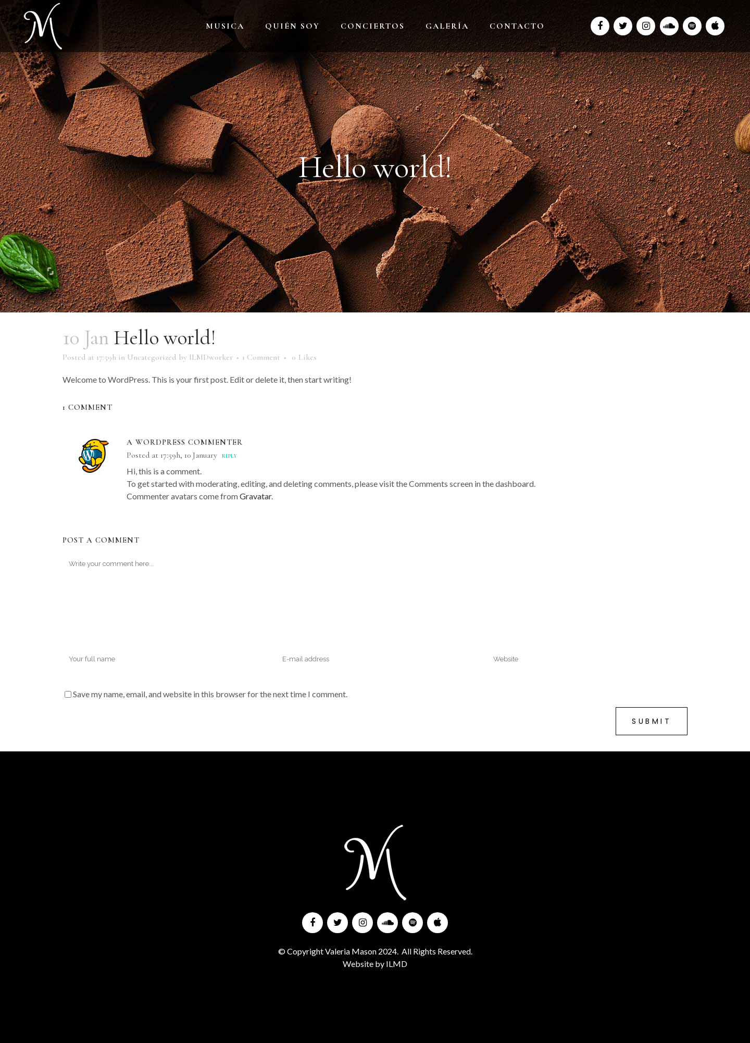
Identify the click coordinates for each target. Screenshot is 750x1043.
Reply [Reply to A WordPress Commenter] (229, 456)
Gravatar (255, 496)
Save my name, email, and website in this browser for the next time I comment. (210, 694)
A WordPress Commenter (185, 442)
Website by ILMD (375, 964)
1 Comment (261, 357)
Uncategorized (152, 357)
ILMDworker (211, 357)
